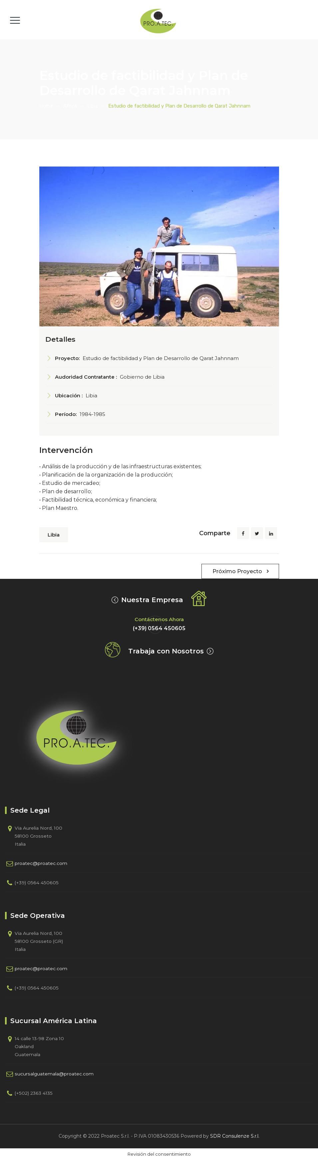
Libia (54, 535)
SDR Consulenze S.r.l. (234, 1136)
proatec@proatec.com (41, 863)
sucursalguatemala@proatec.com (54, 1073)
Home (46, 106)
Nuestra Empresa (152, 600)
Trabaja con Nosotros (166, 651)
